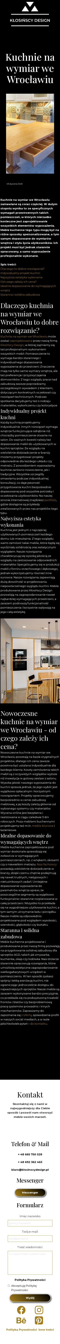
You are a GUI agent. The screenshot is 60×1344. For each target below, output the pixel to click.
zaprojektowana (21, 340)
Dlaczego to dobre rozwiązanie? (22, 268)
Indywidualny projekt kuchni (20, 273)
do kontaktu (38, 1023)
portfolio (50, 500)
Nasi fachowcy (47, 864)
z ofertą (26, 1015)
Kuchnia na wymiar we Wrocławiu (23, 336)
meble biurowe (42, 825)
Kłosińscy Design (12, 345)
